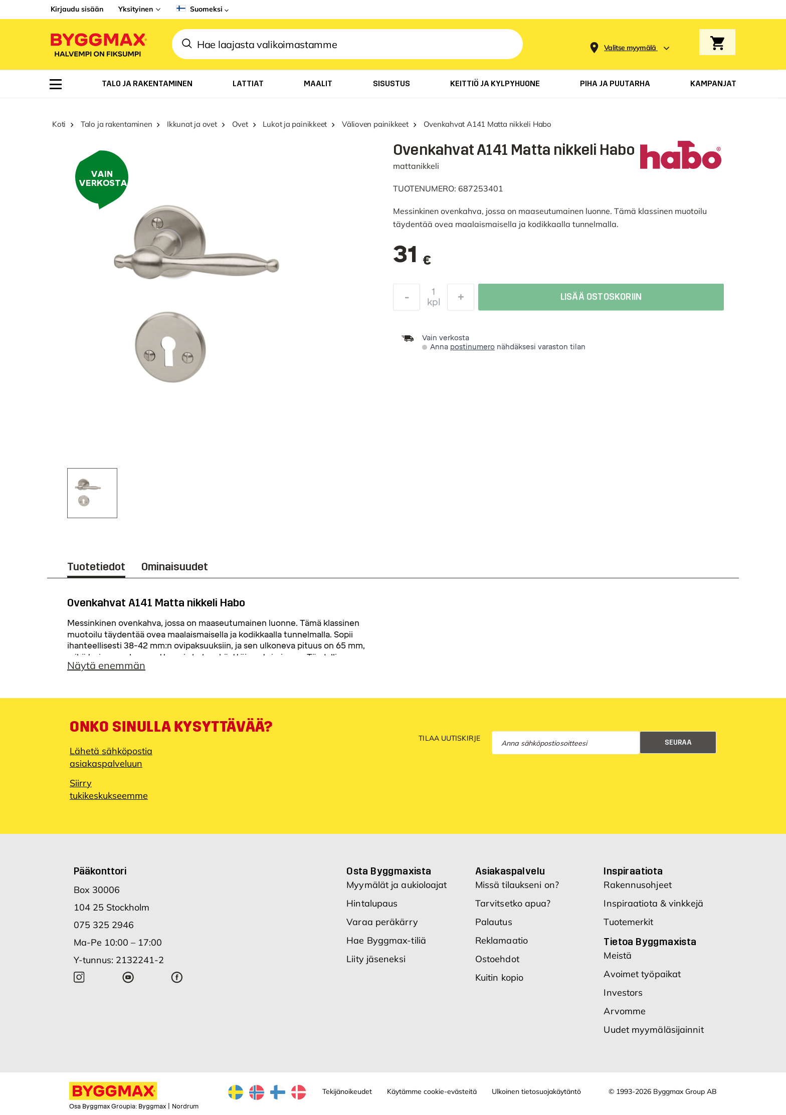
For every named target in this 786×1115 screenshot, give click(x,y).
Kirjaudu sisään (77, 9)
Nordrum (185, 1106)
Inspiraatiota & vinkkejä (653, 903)
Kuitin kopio (499, 977)
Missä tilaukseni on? (517, 884)
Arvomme (625, 1011)
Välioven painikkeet (375, 124)
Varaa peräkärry (382, 922)
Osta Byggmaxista (388, 871)
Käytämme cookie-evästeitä (432, 1091)
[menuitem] (56, 84)
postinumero (472, 347)
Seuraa (678, 742)
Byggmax (152, 1106)
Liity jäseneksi (376, 959)
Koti (59, 124)
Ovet (240, 124)
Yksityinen (135, 9)
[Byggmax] (98, 44)
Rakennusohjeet (637, 884)
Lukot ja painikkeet (295, 124)
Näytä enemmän (106, 665)
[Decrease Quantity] (406, 299)
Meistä (618, 955)
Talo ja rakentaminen (116, 124)
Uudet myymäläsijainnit (653, 1029)
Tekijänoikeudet (347, 1091)
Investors (623, 992)
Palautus (493, 922)
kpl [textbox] (434, 304)
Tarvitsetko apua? (513, 903)
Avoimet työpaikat (642, 974)
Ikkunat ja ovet (192, 124)
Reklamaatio (501, 940)
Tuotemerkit (628, 922)
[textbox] (412, 259)
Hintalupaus (372, 903)
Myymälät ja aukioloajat (396, 884)
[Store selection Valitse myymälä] (630, 48)
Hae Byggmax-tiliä (386, 940)
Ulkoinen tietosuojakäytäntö (536, 1091)
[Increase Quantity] (460, 299)
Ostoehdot (497, 959)
